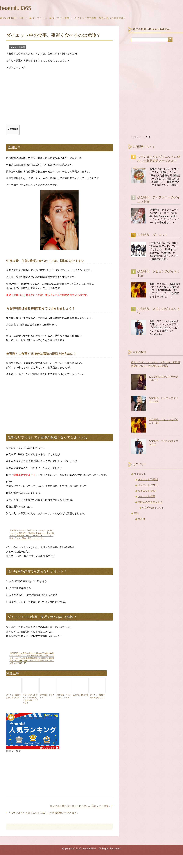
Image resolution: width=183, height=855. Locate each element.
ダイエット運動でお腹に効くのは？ (13, 696)
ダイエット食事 (17, 47)
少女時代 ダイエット (47, 696)
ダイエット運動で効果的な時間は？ (97, 696)
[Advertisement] (31, 99)
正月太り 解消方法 (80, 695)
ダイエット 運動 (147, 490)
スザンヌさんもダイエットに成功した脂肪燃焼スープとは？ (30, 699)
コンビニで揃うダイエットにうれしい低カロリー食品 (79, 806)
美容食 (141, 519)
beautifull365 (18, 8)
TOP (13, 18)
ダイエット (140, 474)
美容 (136, 513)
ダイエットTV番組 (148, 479)
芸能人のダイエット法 (150, 502)
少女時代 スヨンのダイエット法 (63, 696)
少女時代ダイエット (153, 507)
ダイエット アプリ (148, 485)
